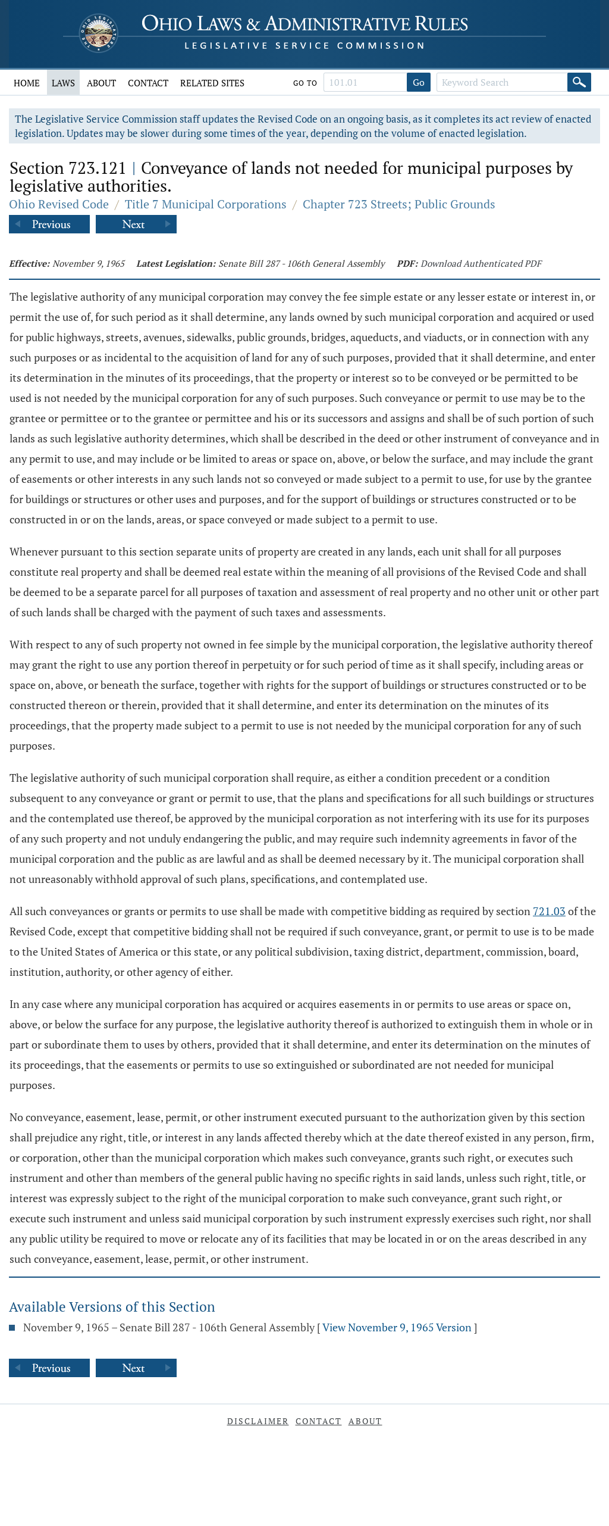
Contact (148, 83)
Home (27, 83)
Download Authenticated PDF (480, 263)
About (101, 83)
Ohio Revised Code (59, 204)
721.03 (549, 911)
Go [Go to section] (419, 82)
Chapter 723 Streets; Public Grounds (399, 204)
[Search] (579, 82)
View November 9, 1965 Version (397, 1327)
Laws (63, 83)
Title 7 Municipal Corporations (206, 204)
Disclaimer (258, 1421)
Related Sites (212, 83)
